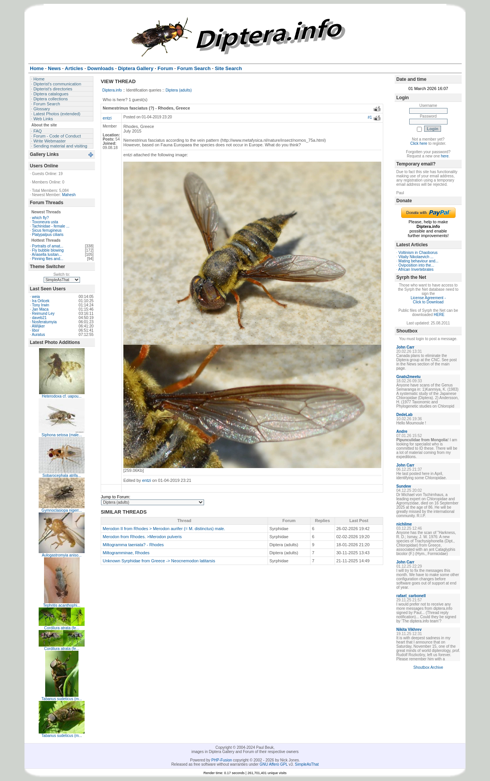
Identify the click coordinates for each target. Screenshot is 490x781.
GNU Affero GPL (273, 764)
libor (35, 330)
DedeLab (404, 415)
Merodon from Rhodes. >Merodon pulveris (142, 536)
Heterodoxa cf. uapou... (62, 396)
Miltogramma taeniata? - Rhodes (133, 544)
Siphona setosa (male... (62, 435)
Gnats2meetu (408, 377)
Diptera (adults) (178, 90)
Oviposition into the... (416, 265)
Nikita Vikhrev (408, 629)
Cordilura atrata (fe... (61, 628)
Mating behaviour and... (419, 261)
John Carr (405, 347)
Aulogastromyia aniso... (62, 555)
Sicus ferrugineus (47, 230)
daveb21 (39, 318)
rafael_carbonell (411, 596)
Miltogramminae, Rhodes (126, 552)
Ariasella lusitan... (47, 254)
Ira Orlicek (41, 301)
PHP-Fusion (221, 760)
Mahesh (69, 195)
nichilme (404, 524)
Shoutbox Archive (428, 667)
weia (36, 297)
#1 (370, 117)
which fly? (40, 218)
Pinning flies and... (48, 259)
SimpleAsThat (306, 764)
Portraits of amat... (48, 246)
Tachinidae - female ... (50, 226)
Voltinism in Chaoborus (418, 253)
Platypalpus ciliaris (48, 234)
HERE (439, 315)
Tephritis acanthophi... (61, 605)
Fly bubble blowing (48, 250)
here (445, 156)
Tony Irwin (40, 305)
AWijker (38, 326)
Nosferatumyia (44, 322)
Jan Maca (40, 309)
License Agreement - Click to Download (428, 300)
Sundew (403, 486)
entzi (107, 118)
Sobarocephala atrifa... (61, 475)
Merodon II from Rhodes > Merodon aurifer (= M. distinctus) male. (164, 528)
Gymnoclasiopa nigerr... (62, 510)
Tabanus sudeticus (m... (61, 699)
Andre (401, 431)
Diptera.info (112, 90)
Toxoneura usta (45, 222)
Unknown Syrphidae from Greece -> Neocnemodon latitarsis (159, 560)
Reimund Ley (43, 313)
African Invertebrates (415, 269)
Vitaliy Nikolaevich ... (416, 257)
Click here (418, 143)
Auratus (38, 334)
